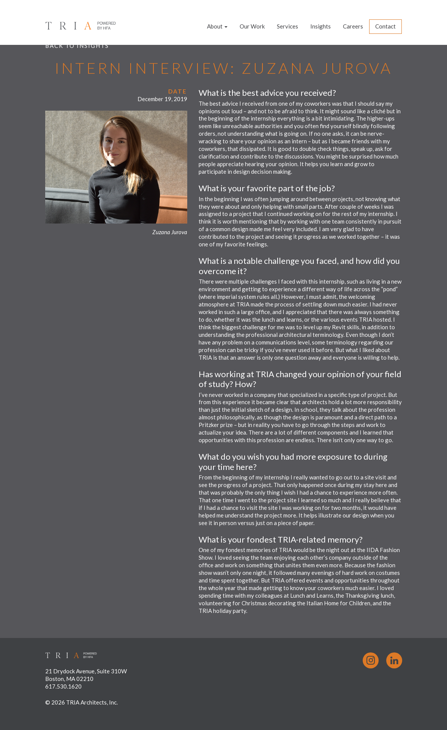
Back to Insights (77, 45)
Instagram (371, 660)
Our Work (252, 26)
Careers (353, 26)
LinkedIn (394, 660)
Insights (320, 26)
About (217, 26)
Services (287, 26)
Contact (385, 26)
